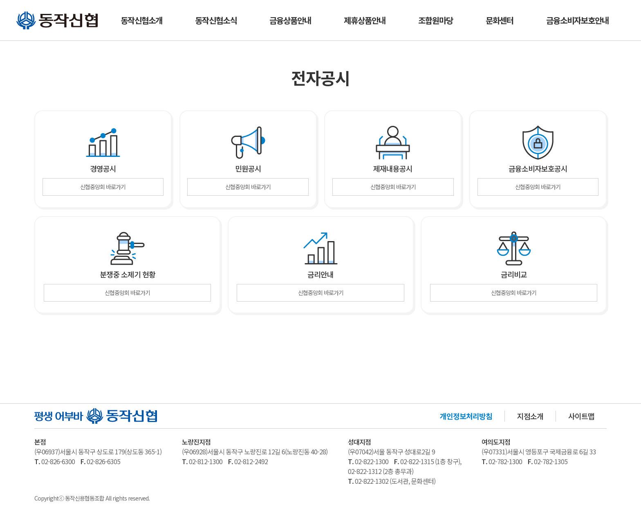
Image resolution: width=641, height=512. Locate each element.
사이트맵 (581, 417)
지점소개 (530, 417)
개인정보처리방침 (466, 417)
